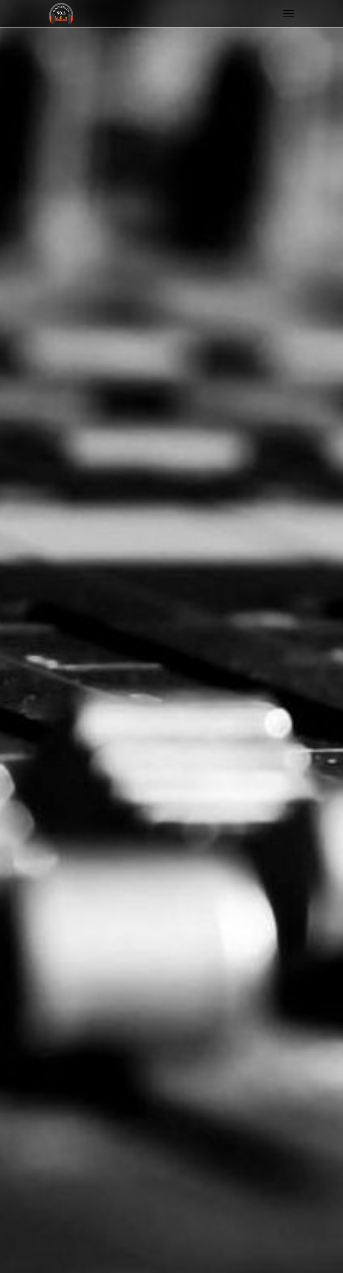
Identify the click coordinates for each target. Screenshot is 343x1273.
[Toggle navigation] (288, 13)
